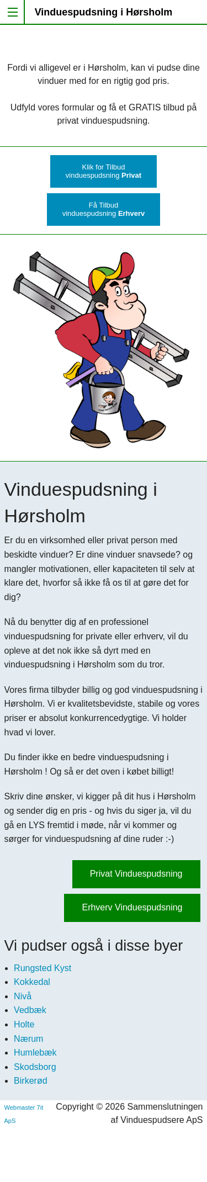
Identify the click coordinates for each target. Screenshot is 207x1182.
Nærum (28, 1038)
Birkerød (30, 1080)
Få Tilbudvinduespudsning (103, 209)
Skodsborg (35, 1067)
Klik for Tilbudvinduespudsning (103, 171)
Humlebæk (35, 1052)
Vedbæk (30, 1010)
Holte (24, 1024)
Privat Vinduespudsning (136, 873)
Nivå (22, 996)
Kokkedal (32, 982)
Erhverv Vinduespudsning (132, 907)
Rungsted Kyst (42, 968)
